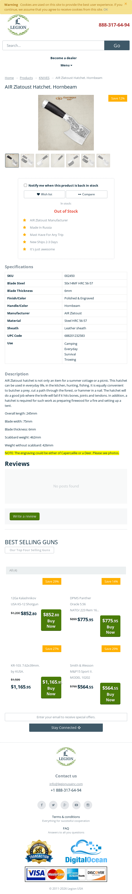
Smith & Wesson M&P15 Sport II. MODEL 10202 (81, 671)
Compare (86, 194)
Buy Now (51, 620)
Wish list (44, 194)
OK (106, 9)
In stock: (66, 203)
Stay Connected (66, 727)
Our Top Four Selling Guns (30, 550)
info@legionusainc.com (66, 784)
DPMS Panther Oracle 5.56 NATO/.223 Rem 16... (84, 604)
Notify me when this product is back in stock (61, 185)
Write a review (24, 516)
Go (117, 45)
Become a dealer (63, 58)
